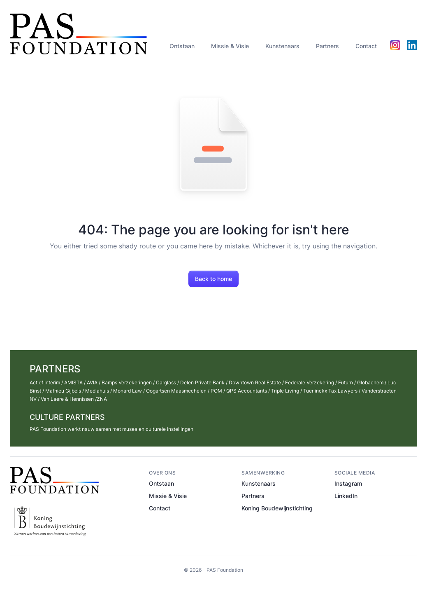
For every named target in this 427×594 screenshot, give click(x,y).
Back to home (213, 278)
